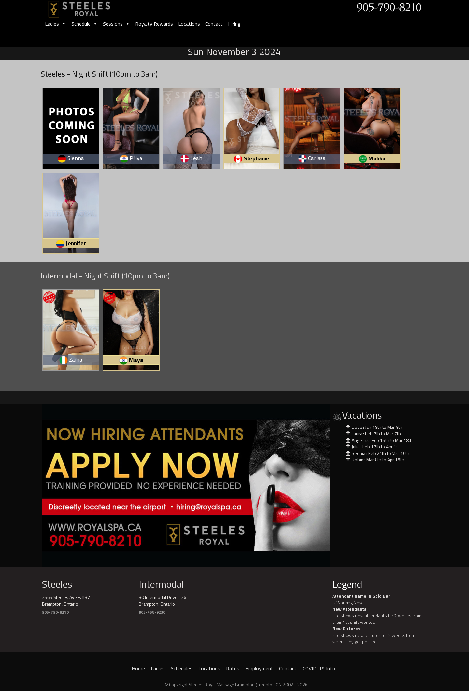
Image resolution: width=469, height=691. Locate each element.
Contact (214, 24)
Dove (357, 427)
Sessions (116, 24)
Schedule (84, 24)
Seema (358, 453)
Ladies (55, 24)
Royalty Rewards (154, 24)
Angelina (360, 440)
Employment (259, 668)
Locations (189, 24)
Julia (356, 446)
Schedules (181, 668)
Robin (357, 459)
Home (138, 668)
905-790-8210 (55, 612)
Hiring (234, 24)
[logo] (86, 7)
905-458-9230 (152, 612)
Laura (357, 433)
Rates (232, 668)
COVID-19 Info (319, 668)
